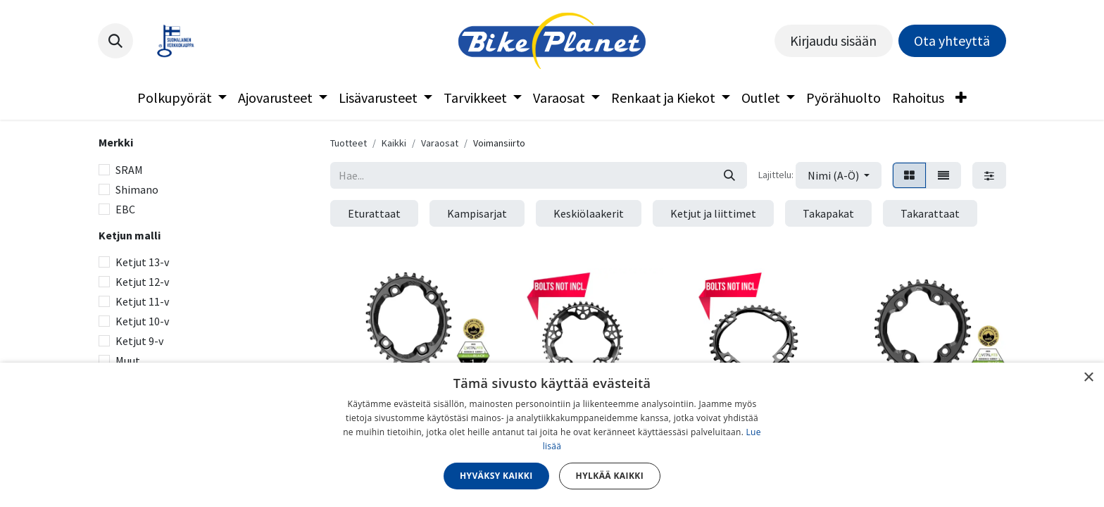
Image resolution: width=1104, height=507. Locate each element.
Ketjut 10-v (142, 321)
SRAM (129, 170)
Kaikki (394, 143)
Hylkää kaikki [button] (610, 476)
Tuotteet (348, 143)
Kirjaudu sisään (833, 40)
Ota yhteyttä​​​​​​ (952, 40)
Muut (127, 360)
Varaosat (439, 143)
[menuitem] (182, 98)
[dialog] (552, 435)
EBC (125, 209)
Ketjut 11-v (142, 301)
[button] (115, 40)
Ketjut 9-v (139, 341)
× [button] (1088, 378)
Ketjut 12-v (142, 282)
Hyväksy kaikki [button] (496, 476)
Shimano (136, 189)
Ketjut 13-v (142, 262)
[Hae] (729, 175)
